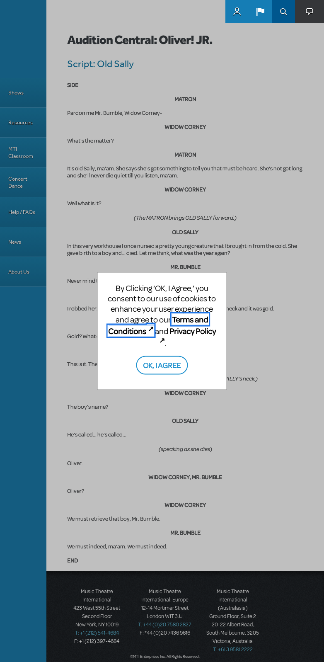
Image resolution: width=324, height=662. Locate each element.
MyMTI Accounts (237, 11)
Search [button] (283, 11)
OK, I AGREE (162, 365)
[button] (260, 11)
